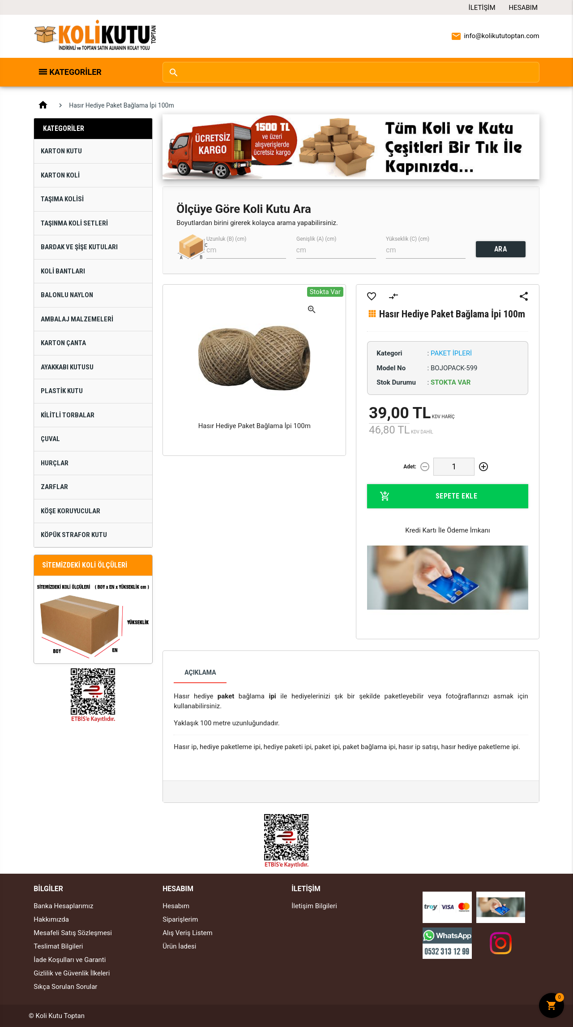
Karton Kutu (61, 151)
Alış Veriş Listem (187, 933)
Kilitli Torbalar (67, 415)
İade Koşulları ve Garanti (70, 960)
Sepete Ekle (428, 496)
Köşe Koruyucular (70, 511)
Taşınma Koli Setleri (74, 223)
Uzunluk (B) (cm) (226, 239)
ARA (500, 249)
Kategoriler (75, 72)
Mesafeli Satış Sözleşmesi (73, 933)
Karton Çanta (63, 343)
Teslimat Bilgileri (58, 946)
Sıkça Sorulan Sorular (65, 987)
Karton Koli (60, 175)
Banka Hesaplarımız (63, 906)
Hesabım (523, 8)
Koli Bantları (63, 271)
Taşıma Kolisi (62, 199)
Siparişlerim (180, 919)
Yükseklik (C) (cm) (407, 239)
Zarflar (54, 487)
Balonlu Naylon (67, 295)
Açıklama (200, 672)
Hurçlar (54, 463)
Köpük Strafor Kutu (74, 535)
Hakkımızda (51, 919)
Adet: (409, 467)
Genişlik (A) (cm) (316, 239)
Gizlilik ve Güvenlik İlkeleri (72, 973)
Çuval (50, 439)
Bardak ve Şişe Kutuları (79, 247)
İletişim (482, 8)
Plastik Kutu (62, 391)
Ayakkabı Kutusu (67, 367)
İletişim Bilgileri (314, 906)
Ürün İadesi (179, 946)
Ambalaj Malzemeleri (77, 319)
